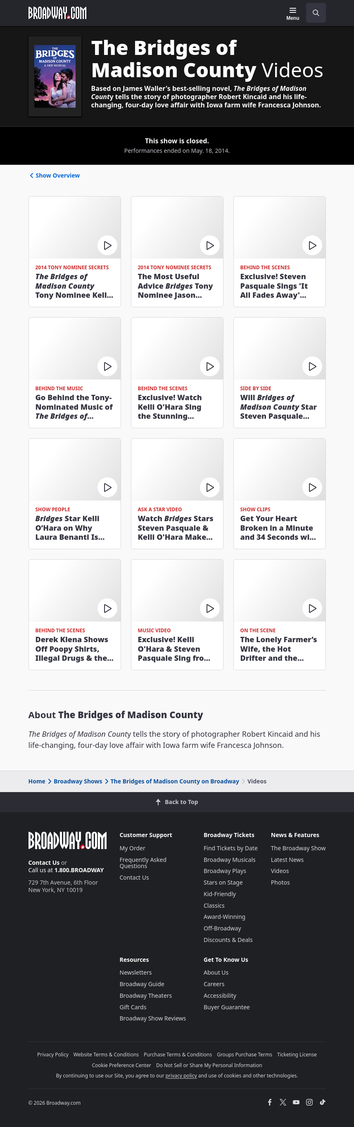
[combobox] (312, 13)
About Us (216, 972)
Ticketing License (297, 1054)
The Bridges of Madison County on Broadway (171, 781)
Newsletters (136, 972)
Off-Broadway (222, 928)
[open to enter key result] (316, 13)
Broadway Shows (74, 781)
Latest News (287, 860)
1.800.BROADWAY (79, 870)
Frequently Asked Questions (143, 863)
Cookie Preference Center (121, 1065)
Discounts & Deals (228, 940)
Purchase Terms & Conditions (178, 1054)
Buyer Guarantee (227, 1007)
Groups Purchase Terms (244, 1054)
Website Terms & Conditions (106, 1054)
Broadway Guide (142, 984)
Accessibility (220, 995)
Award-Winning (224, 917)
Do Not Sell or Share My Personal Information (209, 1065)
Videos (280, 871)
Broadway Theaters (146, 995)
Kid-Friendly (220, 894)
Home (37, 781)
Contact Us (44, 862)
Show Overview (54, 175)
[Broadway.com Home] (57, 13)
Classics (214, 905)
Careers (214, 984)
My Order (132, 848)
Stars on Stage (223, 882)
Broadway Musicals (230, 860)
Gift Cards (133, 1007)
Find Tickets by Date (231, 848)
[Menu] (292, 14)
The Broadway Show (298, 848)
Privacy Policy (53, 1054)
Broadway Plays (225, 871)
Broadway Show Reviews (153, 1018)
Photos (280, 882)
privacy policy (181, 1075)
